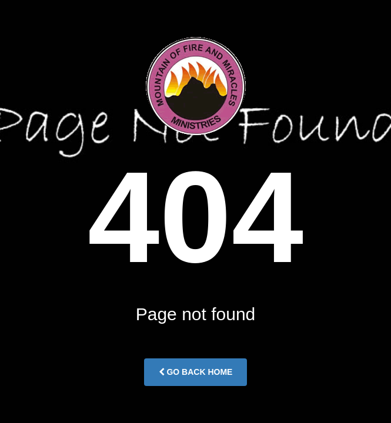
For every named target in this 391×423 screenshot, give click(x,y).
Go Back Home (196, 372)
